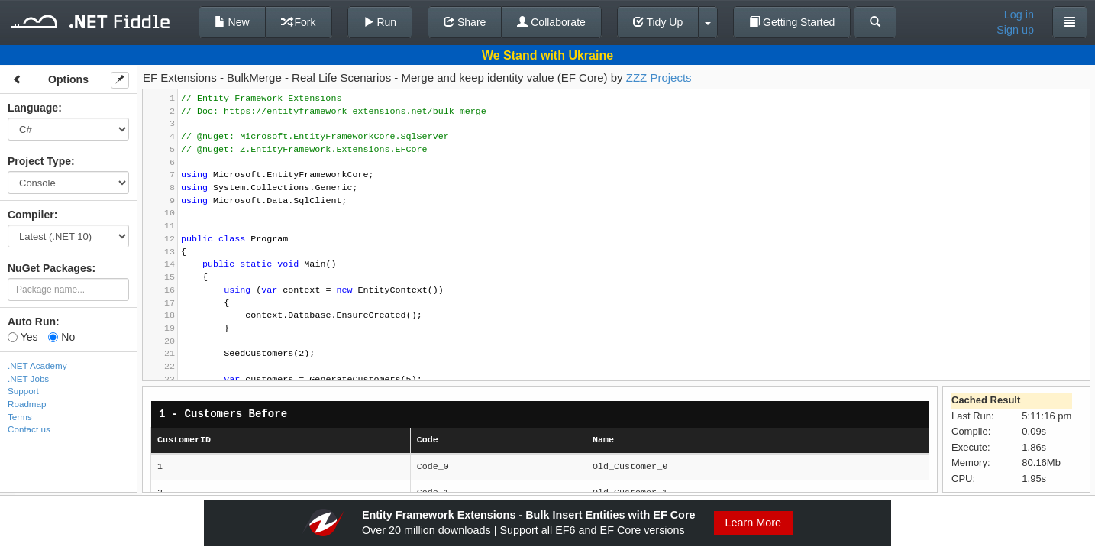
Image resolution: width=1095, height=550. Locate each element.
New (232, 22)
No (61, 337)
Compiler (31, 215)
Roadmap (27, 404)
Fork (298, 22)
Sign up (1015, 30)
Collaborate (551, 22)
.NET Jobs (28, 378)
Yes (22, 337)
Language (33, 108)
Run (380, 22)
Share (465, 22)
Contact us (29, 429)
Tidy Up (658, 22)
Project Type (39, 161)
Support (23, 391)
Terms (20, 417)
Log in (1019, 14)
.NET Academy (37, 365)
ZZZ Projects (659, 77)
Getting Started (792, 22)
